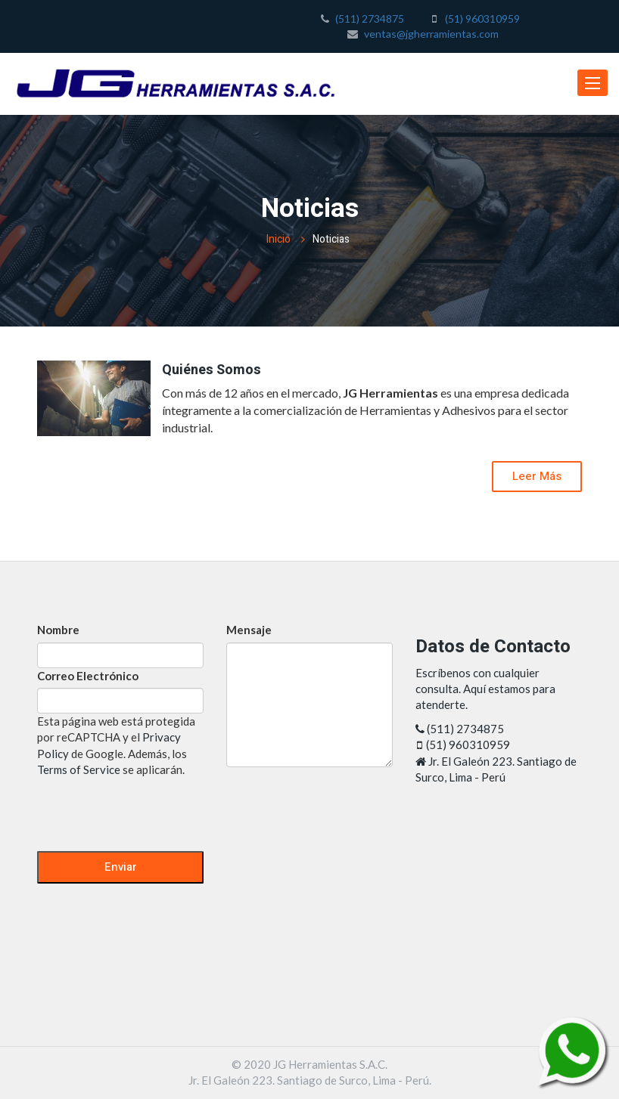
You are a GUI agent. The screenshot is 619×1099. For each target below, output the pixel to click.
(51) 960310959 (482, 18)
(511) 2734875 (369, 18)
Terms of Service (78, 769)
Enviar (120, 867)
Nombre (58, 629)
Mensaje (249, 629)
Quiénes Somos (211, 370)
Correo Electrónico (87, 676)
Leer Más (536, 476)
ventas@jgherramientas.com (431, 33)
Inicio (278, 239)
